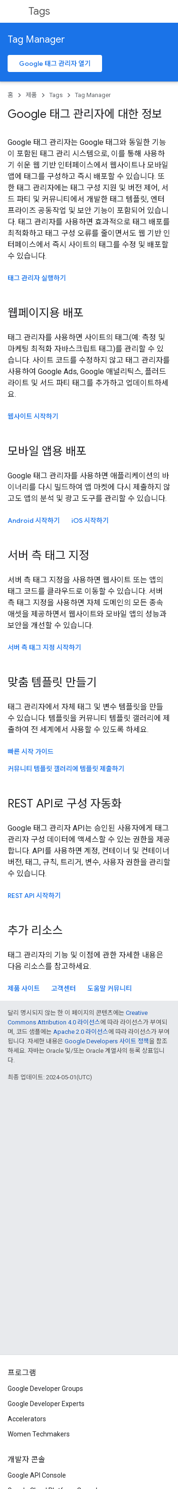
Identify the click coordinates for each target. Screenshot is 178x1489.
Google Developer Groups (45, 1388)
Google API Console (37, 1475)
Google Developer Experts (46, 1404)
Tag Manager (36, 39)
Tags (39, 11)
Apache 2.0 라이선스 (80, 1031)
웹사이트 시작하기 (33, 416)
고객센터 (63, 988)
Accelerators (27, 1419)
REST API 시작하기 (34, 895)
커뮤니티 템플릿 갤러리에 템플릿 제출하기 (66, 768)
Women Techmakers (39, 1434)
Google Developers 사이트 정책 (107, 1041)
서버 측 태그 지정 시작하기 (44, 647)
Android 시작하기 (34, 520)
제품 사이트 (24, 988)
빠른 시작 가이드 (31, 751)
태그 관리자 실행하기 (37, 278)
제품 (31, 95)
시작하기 (90, 520)
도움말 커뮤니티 (109, 988)
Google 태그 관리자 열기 (55, 63)
